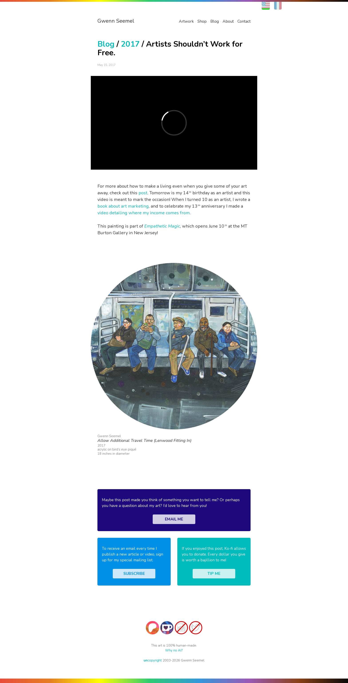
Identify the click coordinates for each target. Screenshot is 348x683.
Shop (202, 21)
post (142, 193)
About (228, 21)
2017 (130, 44)
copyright (153, 660)
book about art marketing (123, 206)
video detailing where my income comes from (143, 213)
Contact (244, 21)
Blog (214, 21)
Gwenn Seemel (115, 20)
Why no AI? (174, 650)
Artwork (186, 21)
